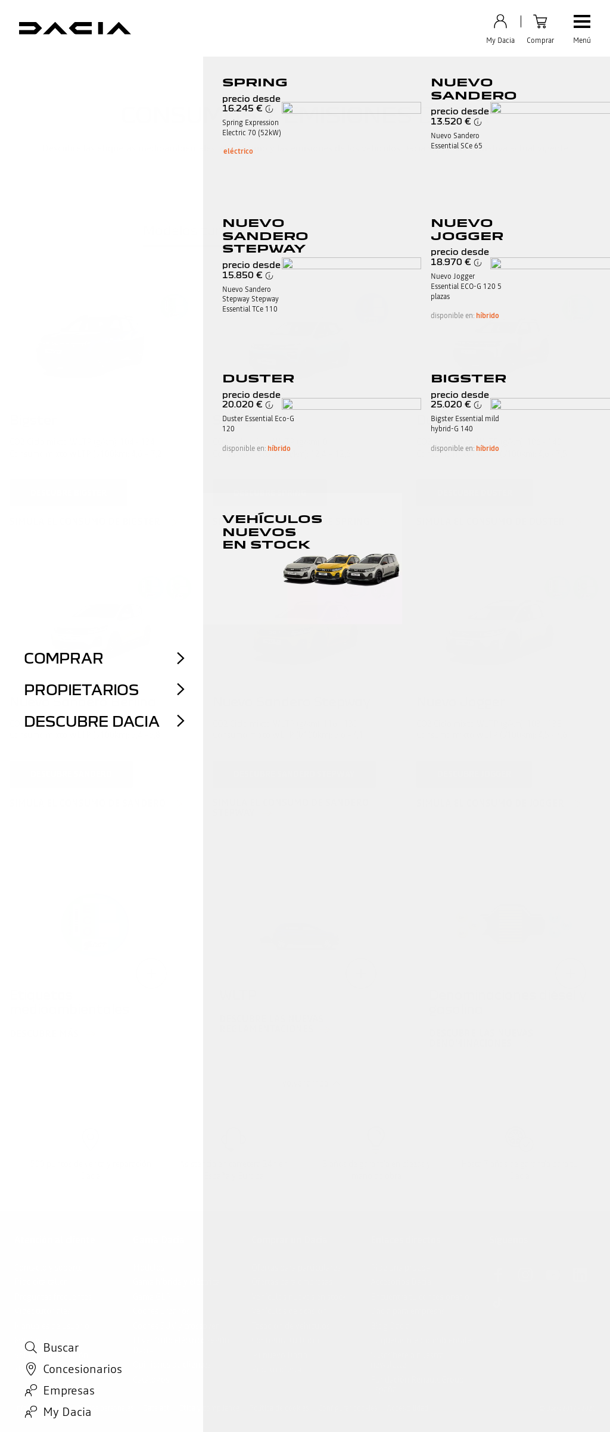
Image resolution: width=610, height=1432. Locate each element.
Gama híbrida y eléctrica (176, 1282)
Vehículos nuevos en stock (298, 1297)
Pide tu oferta (276, 1369)
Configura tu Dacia (285, 1340)
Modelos (148, 1268)
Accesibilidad (407, 1408)
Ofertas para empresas (291, 1282)
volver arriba (305, 1083)
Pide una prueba (400, 1268)
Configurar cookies (347, 1408)
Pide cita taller (40, 1282)
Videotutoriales (42, 1311)
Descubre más (44, 1034)
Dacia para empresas (408, 1311)
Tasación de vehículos (290, 1326)
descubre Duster (474, 493)
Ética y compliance (209, 1408)
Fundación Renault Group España (417, 1385)
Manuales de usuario (51, 1326)
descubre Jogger (474, 774)
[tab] (200, 233)
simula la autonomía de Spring (291, 522)
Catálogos (151, 1380)
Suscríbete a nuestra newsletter (407, 1360)
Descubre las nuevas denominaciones (481, 1039)
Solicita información (51, 1355)
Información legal (42, 1408)
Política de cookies (279, 1408)
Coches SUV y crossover (176, 1326)
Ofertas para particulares (296, 1268)
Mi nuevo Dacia (279, 1355)
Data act (156, 1408)
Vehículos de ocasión (289, 1311)
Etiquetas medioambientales (423, 1340)
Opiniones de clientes (172, 1365)
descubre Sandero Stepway (294, 774)
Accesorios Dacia (401, 1282)
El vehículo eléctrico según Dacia (181, 1345)
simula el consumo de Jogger (490, 804)
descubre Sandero (71, 774)
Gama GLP (152, 1297)
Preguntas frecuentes (53, 1297)
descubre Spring (270, 493)
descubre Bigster (68, 493)
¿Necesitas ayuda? (46, 1369)
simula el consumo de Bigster (85, 522)
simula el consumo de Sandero (88, 804)
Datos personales (106, 1408)
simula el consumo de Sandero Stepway (291, 808)
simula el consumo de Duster (490, 522)
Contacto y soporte (48, 1268)
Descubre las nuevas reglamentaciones (271, 1024)
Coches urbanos (161, 1311)
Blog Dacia (390, 1326)
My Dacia (31, 1340)
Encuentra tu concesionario (420, 1297)
